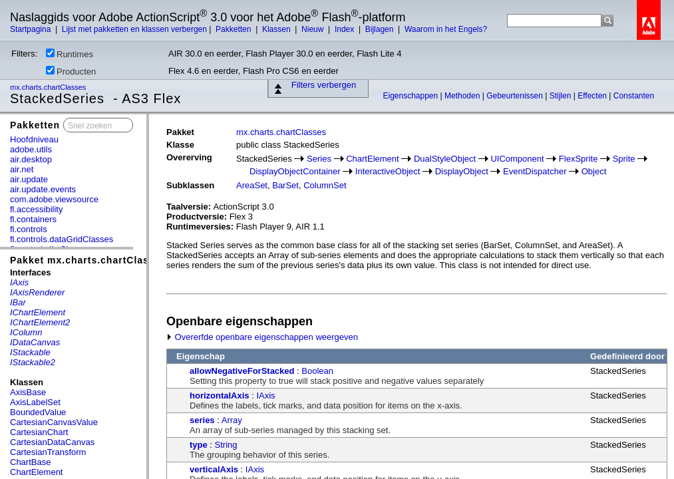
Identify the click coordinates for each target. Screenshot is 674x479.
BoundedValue (38, 412)
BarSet (285, 185)
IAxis (265, 395)
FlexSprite (578, 159)
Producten (71, 71)
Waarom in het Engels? (446, 29)
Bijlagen (380, 29)
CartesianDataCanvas (52, 442)
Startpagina (31, 29)
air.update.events (43, 189)
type (199, 445)
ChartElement (36, 472)
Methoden (463, 95)
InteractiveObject (388, 171)
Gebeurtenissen (515, 95)
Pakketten (234, 29)
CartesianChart (39, 432)
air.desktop (31, 159)
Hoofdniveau (34, 139)
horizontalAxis (220, 395)
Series (319, 159)
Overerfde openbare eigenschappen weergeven (262, 337)
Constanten (633, 95)
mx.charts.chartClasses (49, 87)
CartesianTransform (48, 452)
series (202, 420)
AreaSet (251, 185)
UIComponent (517, 159)
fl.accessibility (36, 209)
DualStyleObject (445, 159)
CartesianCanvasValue (54, 422)
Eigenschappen (411, 95)
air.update (29, 179)
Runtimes (69, 54)
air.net (21, 169)
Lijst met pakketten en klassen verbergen (134, 29)
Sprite (624, 159)
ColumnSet (324, 185)
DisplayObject (461, 171)
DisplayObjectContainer (295, 171)
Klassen (277, 29)
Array (232, 420)
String (226, 445)
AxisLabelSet (35, 402)
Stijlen (562, 95)
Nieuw (313, 29)
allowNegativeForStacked (242, 371)
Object (594, 171)
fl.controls (28, 229)
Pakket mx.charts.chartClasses (88, 260)
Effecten (593, 95)
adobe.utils (31, 149)
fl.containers (33, 219)
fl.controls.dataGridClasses (61, 239)
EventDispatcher (534, 171)
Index (346, 29)
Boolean (317, 371)
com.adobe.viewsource (54, 199)
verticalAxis (214, 469)
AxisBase (28, 392)
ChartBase (30, 462)
